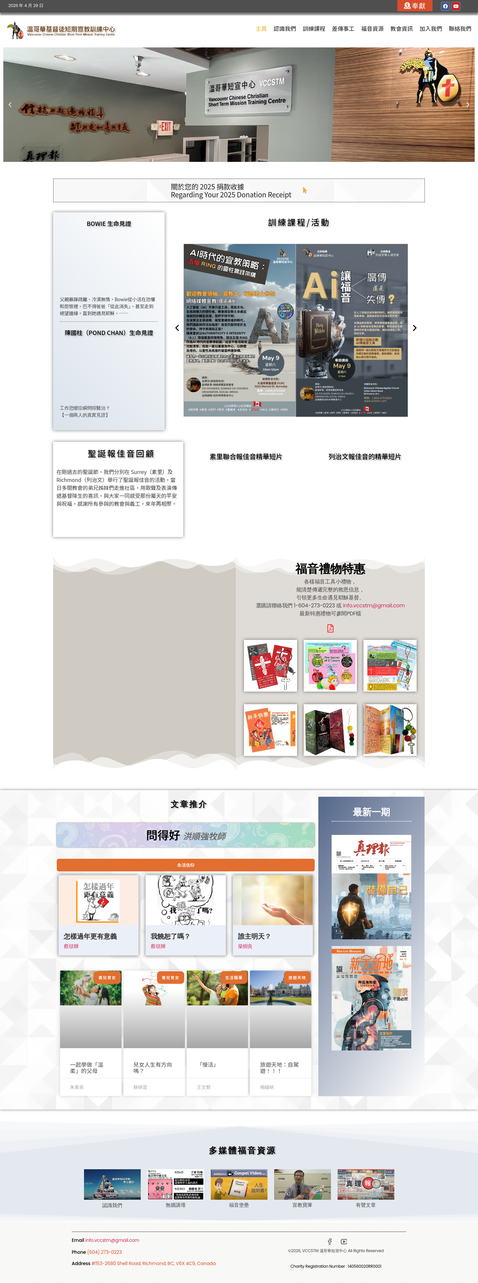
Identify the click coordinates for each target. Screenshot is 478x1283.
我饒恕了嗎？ (171, 937)
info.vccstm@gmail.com (374, 605)
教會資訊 (401, 28)
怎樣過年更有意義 (90, 937)
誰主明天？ (254, 937)
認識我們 (285, 28)
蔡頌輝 (71, 946)
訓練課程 (314, 28)
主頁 (261, 28)
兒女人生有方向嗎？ (152, 1067)
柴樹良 (245, 946)
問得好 (185, 834)
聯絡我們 (460, 28)
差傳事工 (343, 28)
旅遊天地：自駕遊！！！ (278, 1067)
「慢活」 (207, 1064)
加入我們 (431, 28)
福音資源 (372, 28)
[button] (10, 104)
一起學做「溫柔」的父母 (90, 1067)
